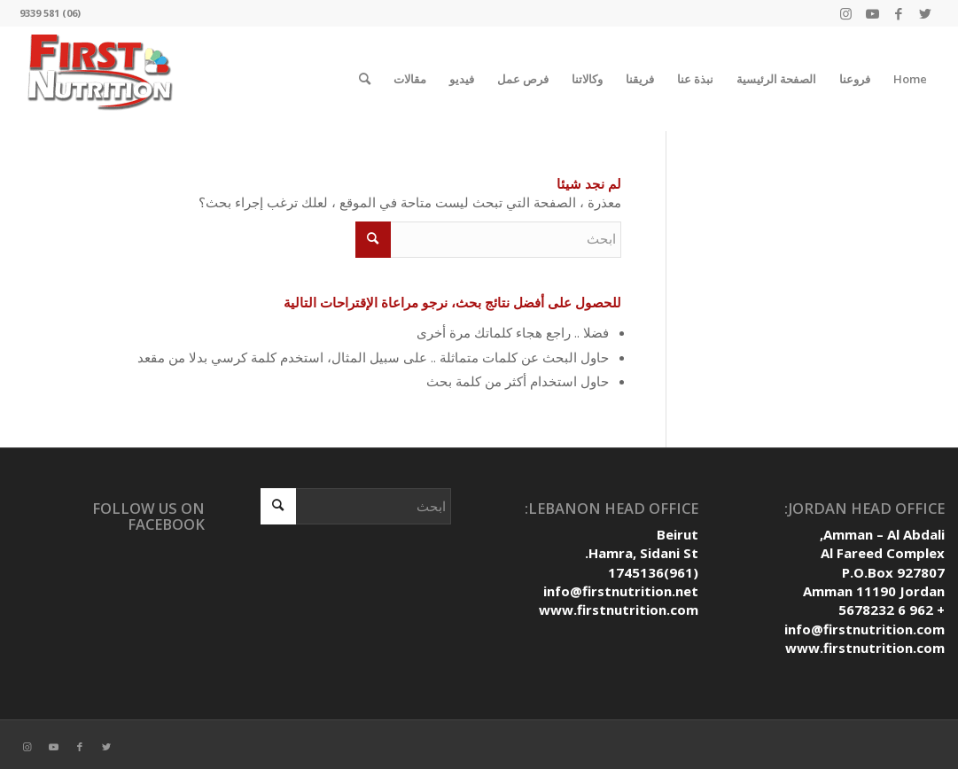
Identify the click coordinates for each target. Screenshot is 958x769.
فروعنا (854, 79)
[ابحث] (364, 79)
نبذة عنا (695, 79)
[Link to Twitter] (925, 13)
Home (910, 79)
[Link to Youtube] (872, 13)
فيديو (461, 79)
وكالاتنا (587, 79)
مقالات (409, 79)
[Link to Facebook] (898, 13)
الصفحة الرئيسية (776, 79)
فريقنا (640, 79)
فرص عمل (523, 79)
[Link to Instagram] (845, 13)
